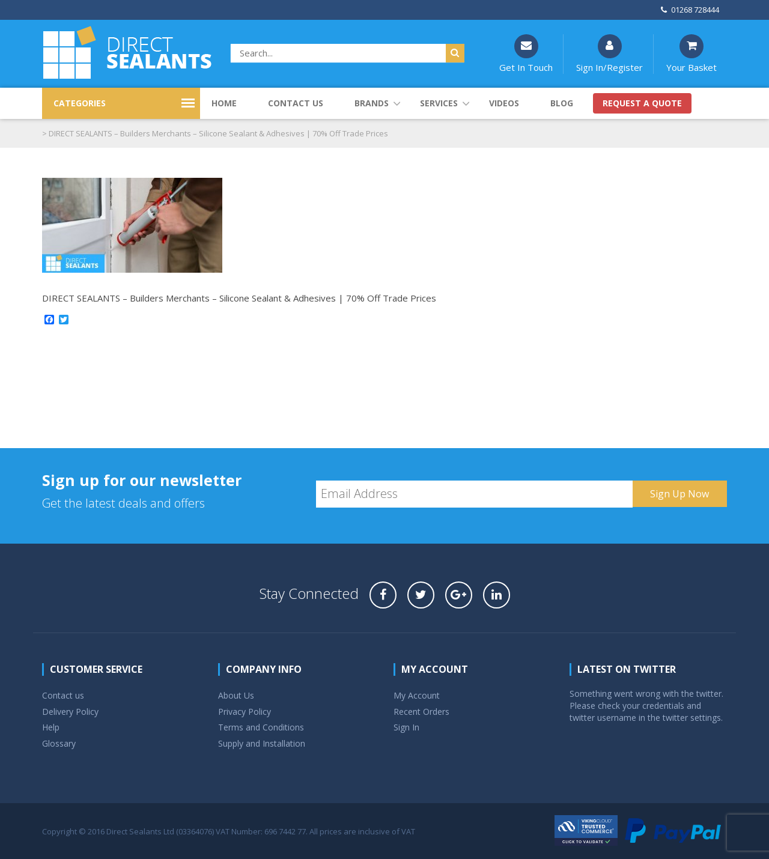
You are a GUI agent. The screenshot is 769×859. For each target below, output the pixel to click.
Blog (561, 103)
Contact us (295, 103)
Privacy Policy (244, 711)
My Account (417, 695)
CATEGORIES (79, 103)
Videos (504, 103)
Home (224, 103)
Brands (371, 103)
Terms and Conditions (261, 727)
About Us (236, 695)
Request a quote (642, 103)
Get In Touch (526, 53)
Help (50, 727)
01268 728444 (690, 9)
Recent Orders (421, 711)
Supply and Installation (261, 743)
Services (439, 103)
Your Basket (691, 53)
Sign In (406, 727)
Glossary (59, 743)
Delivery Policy (70, 711)
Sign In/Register (609, 53)
